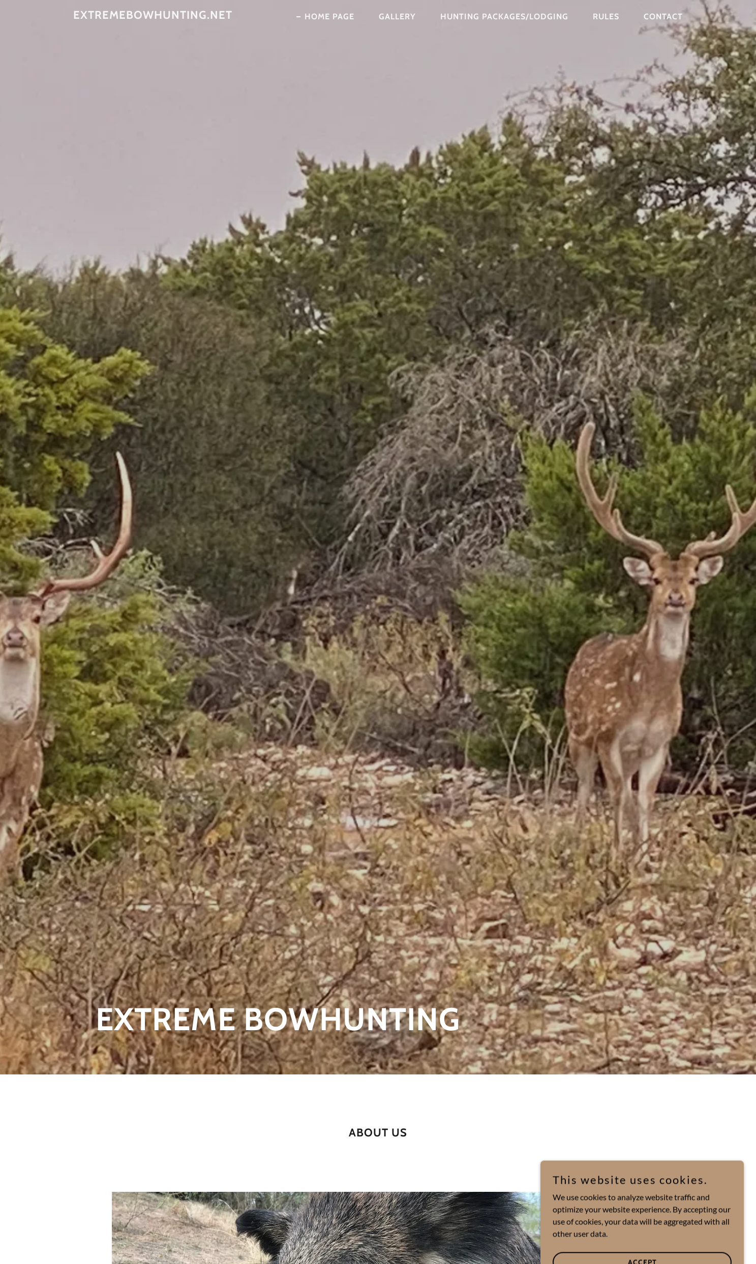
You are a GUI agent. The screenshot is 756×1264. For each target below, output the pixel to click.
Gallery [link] (397, 16)
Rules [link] (606, 16)
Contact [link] (663, 16)
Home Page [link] (329, 16)
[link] (152, 15)
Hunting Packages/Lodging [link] (504, 16)
